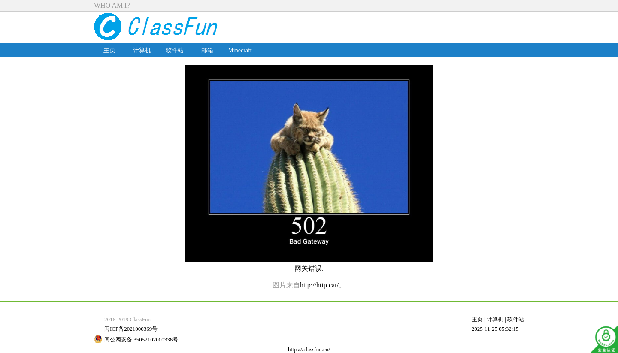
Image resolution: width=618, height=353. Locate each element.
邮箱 (207, 50)
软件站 (175, 50)
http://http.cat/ (319, 285)
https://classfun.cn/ (309, 349)
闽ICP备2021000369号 (131, 329)
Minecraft (239, 50)
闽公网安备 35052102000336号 (141, 339)
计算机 (142, 50)
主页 (109, 50)
